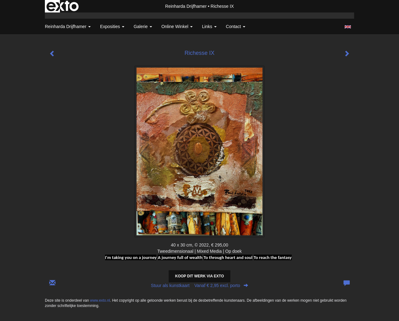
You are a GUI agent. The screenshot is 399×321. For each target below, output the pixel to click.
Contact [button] (235, 26)
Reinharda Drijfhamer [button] (68, 26)
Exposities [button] (112, 26)
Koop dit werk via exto (199, 276)
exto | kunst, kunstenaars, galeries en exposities (62, 6)
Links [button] (209, 26)
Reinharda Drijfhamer (186, 6)
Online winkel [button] (177, 26)
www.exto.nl (100, 300)
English (347, 27)
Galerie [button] (143, 26)
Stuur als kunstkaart (199, 285)
